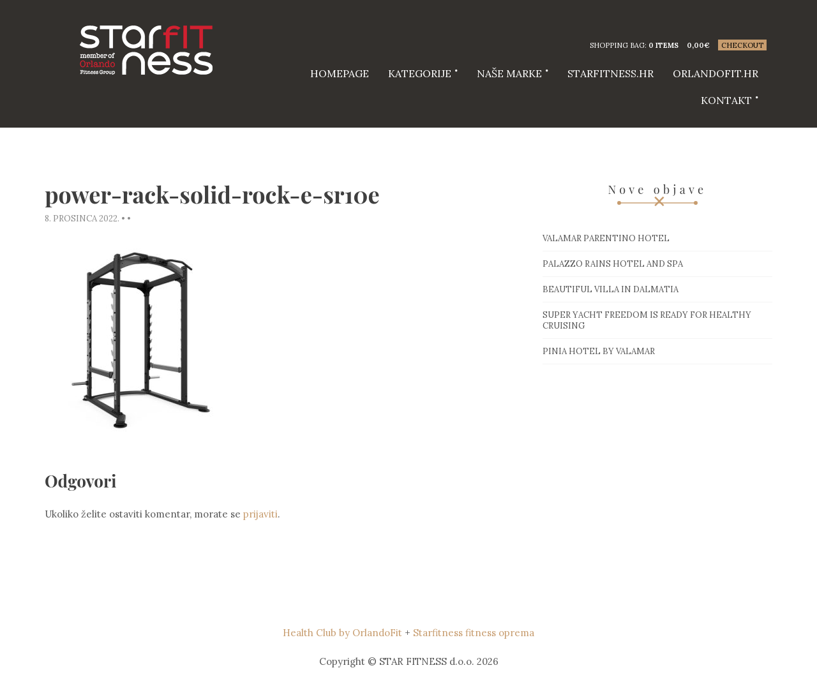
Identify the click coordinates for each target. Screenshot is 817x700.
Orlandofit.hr (715, 73)
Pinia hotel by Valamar (599, 351)
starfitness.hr (610, 73)
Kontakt (726, 100)
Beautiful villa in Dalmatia (610, 289)
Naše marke (509, 73)
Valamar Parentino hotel (606, 238)
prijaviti (260, 514)
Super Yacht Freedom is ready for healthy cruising (647, 320)
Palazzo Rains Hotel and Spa (613, 263)
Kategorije (419, 73)
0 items (663, 45)
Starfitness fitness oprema (473, 633)
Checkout (742, 45)
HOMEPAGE (339, 73)
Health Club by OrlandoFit (342, 633)
